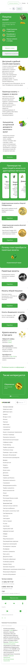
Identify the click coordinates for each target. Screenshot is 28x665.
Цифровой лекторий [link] (8, 531)
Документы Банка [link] (7, 556)
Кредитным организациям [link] (10, 543)
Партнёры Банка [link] (7, 500)
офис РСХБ (13, 356)
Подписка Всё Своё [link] (8, 528)
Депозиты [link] (5, 472)
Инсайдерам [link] (6, 549)
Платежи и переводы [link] (8, 434)
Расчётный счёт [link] (7, 462)
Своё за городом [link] (7, 521)
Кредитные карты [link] (7, 409)
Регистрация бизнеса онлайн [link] (10, 498)
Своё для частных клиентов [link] (10, 505)
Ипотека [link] (5, 419)
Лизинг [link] (5, 493)
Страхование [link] (6, 429)
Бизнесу (5, 460)
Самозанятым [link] (6, 427)
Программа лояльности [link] (9, 437)
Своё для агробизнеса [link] (9, 508)
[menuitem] (13, 3)
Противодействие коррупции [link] (10, 541)
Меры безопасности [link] (8, 538)
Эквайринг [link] (5, 467)
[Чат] (13, 8)
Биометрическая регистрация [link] (10, 439)
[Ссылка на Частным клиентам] (13, 3)
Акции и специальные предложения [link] (12, 432)
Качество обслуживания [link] (9, 574)
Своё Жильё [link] (6, 526)
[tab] (14, 367)
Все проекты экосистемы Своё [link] (11, 510)
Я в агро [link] (5, 523)
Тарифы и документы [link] (8, 447)
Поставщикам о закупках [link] (9, 546)
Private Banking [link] (7, 444)
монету (10, 340)
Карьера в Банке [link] (7, 564)
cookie (11, 630)
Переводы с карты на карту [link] (10, 452)
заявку (10, 342)
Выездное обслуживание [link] (9, 455)
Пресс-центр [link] (6, 554)
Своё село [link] (5, 516)
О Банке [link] (5, 536)
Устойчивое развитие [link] (8, 561)
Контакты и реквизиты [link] (9, 551)
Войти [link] (19, 8)
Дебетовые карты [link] (7, 411)
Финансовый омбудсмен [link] (9, 571)
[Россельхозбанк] (7, 402)
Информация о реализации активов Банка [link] (14, 569)
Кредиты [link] (5, 414)
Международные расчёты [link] (9, 485)
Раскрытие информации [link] (9, 559)
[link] (9, 48)
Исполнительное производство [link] (11, 457)
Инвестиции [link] (6, 424)
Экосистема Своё (7, 503)
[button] (20, 3)
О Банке (5, 533)
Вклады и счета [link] (7, 416)
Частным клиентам (8, 406)
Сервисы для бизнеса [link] (8, 477)
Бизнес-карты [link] (6, 470)
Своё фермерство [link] (7, 513)
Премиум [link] (5, 422)
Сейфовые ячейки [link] (8, 442)
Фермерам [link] (6, 475)
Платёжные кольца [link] (8, 450)
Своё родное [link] (6, 518)
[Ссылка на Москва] (24, 3)
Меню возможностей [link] (8, 490)
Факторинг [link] (6, 495)
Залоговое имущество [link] (9, 566)
